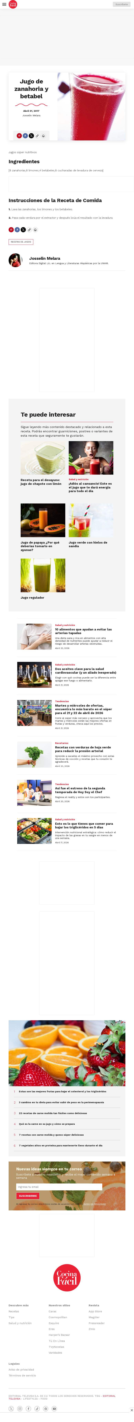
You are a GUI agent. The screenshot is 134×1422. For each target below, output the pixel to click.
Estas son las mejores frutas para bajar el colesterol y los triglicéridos (62, 1091)
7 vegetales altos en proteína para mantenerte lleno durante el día (60, 1145)
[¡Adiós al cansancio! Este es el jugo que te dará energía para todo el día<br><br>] (91, 458)
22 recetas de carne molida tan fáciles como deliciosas (53, 1113)
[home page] (13, 4)
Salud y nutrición (79, 479)
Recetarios (61, 743)
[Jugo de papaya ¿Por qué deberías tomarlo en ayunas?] (43, 520)
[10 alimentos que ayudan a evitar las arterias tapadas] (34, 637)
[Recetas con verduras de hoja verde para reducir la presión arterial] (34, 755)
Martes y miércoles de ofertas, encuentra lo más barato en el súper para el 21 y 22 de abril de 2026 (83, 709)
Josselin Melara (31, 115)
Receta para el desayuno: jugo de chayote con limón (41, 482)
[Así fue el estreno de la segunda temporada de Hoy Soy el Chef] (34, 793)
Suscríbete (122, 4)
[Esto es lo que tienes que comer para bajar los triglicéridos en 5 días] (34, 831)
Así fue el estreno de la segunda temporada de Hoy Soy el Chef (80, 790)
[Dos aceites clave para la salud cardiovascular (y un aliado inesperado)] (34, 675)
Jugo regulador (32, 597)
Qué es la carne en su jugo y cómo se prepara (47, 1124)
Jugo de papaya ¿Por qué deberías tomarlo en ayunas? (40, 546)
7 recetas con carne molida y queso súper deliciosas (51, 1134)
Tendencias (62, 701)
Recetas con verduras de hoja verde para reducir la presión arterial (83, 749)
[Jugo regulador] (43, 575)
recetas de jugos (21, 242)
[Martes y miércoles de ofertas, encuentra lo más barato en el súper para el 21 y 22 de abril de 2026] (34, 713)
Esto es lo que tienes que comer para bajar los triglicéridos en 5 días (84, 825)
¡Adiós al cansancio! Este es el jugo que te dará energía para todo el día (90, 487)
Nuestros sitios (59, 1305)
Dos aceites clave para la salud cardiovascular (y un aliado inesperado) (85, 670)
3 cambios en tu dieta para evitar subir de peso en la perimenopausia (61, 1102)
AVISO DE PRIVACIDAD (95, 1204)
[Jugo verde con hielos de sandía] (91, 520)
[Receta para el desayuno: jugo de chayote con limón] (43, 458)
